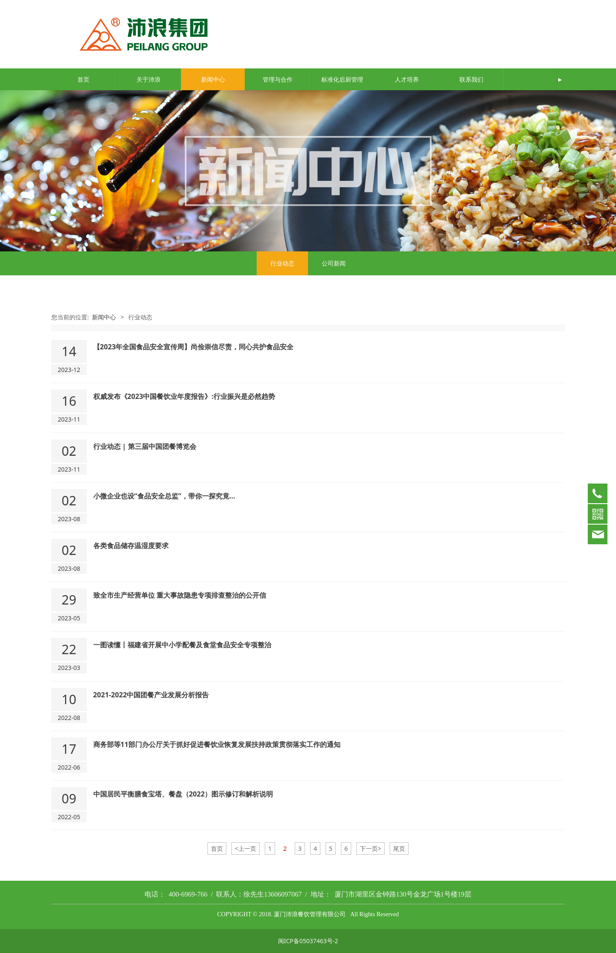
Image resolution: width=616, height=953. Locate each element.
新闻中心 (213, 79)
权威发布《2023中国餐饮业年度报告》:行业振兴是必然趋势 (184, 396)
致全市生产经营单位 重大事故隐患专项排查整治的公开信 (179, 595)
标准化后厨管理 (342, 79)
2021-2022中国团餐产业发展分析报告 (151, 694)
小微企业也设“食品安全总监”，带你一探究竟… (164, 496)
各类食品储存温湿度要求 (131, 545)
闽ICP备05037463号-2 (308, 941)
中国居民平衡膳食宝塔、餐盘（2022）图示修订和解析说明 (183, 794)
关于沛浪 (148, 79)
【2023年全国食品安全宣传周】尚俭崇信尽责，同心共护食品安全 (193, 346)
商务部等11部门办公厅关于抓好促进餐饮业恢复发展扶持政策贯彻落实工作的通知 (217, 744)
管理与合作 (278, 79)
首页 (83, 79)
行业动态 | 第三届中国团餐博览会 (144, 446)
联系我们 (471, 79)
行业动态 (282, 263)
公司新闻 (334, 263)
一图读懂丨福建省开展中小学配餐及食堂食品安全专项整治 (182, 644)
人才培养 (407, 79)
